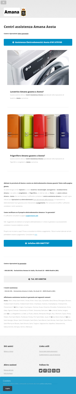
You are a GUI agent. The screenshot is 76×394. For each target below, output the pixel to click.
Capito (7, 388)
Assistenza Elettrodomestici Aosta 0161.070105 (38, 42)
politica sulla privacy (46, 384)
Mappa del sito (8, 370)
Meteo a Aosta (8, 351)
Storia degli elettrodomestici (48, 351)
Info (36, 235)
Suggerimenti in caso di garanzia (49, 355)
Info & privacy (8, 373)
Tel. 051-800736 (38, 279)
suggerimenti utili (32, 216)
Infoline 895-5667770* (38, 243)
